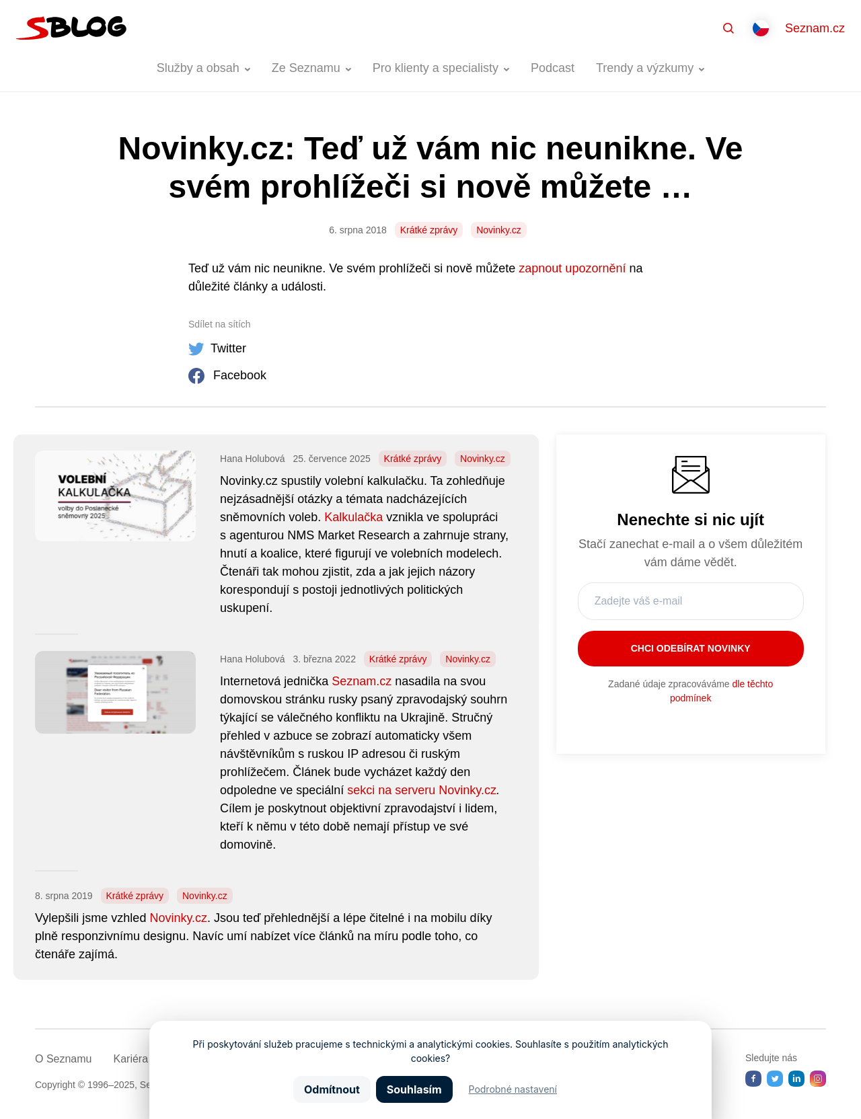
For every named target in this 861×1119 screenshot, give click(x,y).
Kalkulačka (353, 517)
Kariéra (130, 1059)
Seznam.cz (815, 28)
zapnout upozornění (572, 268)
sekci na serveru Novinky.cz (421, 790)
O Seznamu (63, 1059)
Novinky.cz (498, 230)
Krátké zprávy (429, 230)
